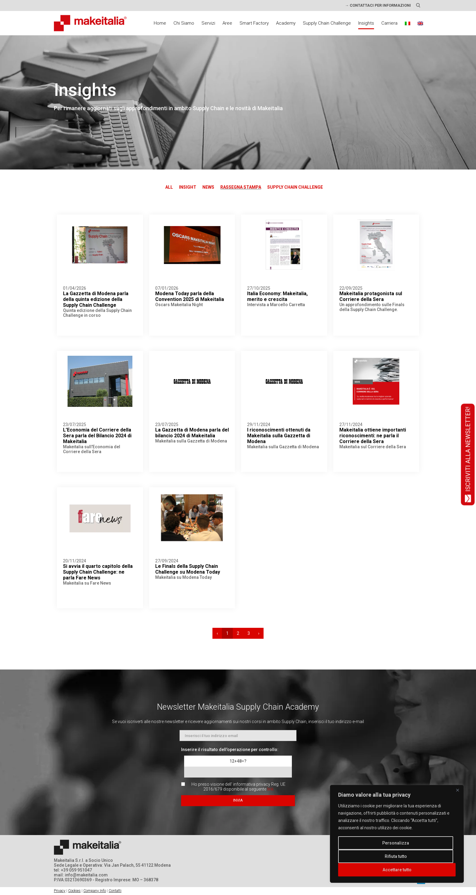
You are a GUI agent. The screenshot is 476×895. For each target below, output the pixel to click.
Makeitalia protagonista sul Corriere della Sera (370, 296)
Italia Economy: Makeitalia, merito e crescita (277, 296)
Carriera (389, 23)
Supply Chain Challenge (327, 23)
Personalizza (395, 843)
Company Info (94, 891)
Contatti (115, 891)
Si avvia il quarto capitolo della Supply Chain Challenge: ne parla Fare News (98, 572)
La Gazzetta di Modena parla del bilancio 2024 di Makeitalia (192, 433)
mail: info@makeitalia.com (81, 874)
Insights (366, 23)
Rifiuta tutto (396, 856)
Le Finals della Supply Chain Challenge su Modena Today (187, 569)
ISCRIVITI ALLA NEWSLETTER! (468, 454)
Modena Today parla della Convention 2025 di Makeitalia (189, 296)
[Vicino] (457, 790)
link (270, 789)
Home (160, 23)
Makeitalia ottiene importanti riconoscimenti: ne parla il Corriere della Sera (372, 435)
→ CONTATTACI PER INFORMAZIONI (378, 5)
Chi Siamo (183, 23)
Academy (286, 23)
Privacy (59, 891)
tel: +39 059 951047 (73, 870)
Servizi (208, 23)
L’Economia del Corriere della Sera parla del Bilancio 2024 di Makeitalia (97, 435)
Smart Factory (254, 23)
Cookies (74, 891)
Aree (227, 23)
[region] (397, 834)
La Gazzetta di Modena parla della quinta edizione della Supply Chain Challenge (95, 299)
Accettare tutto (397, 869)
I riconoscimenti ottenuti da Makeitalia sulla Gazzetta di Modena (278, 435)
